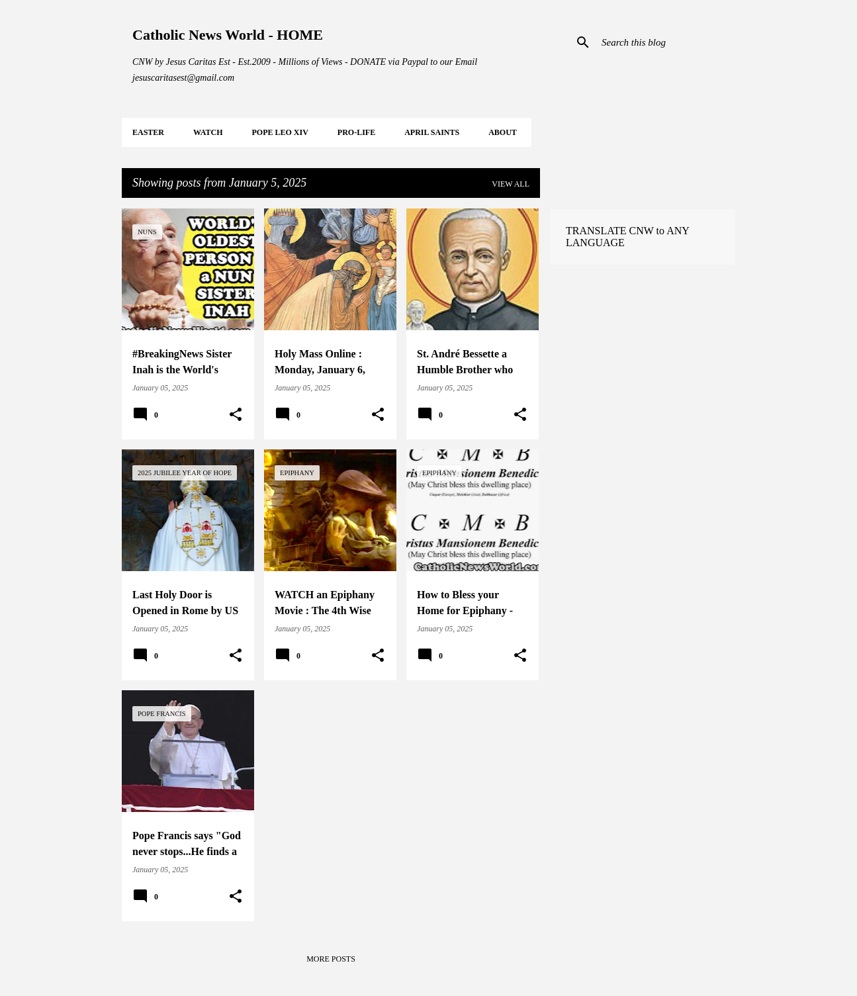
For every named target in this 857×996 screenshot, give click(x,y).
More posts (330, 959)
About (502, 132)
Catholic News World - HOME (227, 34)
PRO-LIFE (356, 132)
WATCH (207, 132)
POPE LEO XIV (279, 132)
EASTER (148, 132)
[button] (236, 415)
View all (510, 184)
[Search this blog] (665, 42)
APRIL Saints (431, 132)
